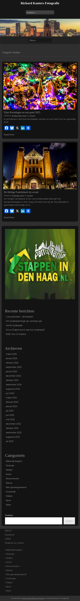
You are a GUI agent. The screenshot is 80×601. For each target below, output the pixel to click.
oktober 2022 (12, 428)
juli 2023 (9, 411)
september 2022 (14, 432)
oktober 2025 (12, 363)
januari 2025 (11, 371)
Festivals (10, 465)
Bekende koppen (14, 461)
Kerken (9, 470)
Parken (9, 496)
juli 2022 (9, 441)
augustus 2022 (13, 437)
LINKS (8, 539)
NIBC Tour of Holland (16, 334)
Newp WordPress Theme (33, 598)
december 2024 (13, 376)
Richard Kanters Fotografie (40, 3)
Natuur (9, 483)
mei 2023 (10, 419)
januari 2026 (11, 358)
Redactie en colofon (14, 543)
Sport (8, 500)
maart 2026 (11, 354)
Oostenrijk (10, 491)
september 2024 (14, 384)
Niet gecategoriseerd (16, 487)
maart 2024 (11, 397)
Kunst (8, 474)
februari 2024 (12, 402)
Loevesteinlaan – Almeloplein (19, 316)
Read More (9, 134)
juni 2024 (10, 393)
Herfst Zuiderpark (14, 325)
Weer (8, 505)
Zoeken (9, 515)
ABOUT (8, 530)
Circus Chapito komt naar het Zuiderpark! (25, 330)
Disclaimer (10, 535)
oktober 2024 (12, 380)
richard (32, 116)
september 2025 (13, 367)
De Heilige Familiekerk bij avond (21, 192)
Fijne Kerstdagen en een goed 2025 (22, 112)
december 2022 (13, 424)
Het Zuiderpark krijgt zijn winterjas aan (24, 321)
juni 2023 (10, 415)
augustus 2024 (13, 389)
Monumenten (12, 478)
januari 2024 (11, 406)
